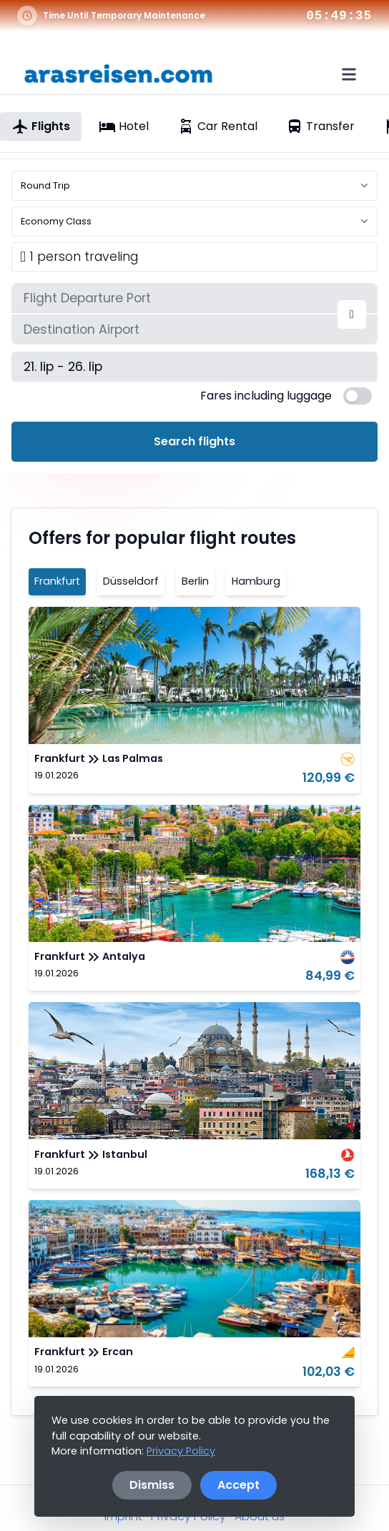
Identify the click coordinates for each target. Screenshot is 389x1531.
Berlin (195, 581)
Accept (238, 1485)
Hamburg (256, 581)
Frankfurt (57, 581)
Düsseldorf (131, 581)
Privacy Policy (181, 1451)
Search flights (194, 441)
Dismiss (151, 1485)
